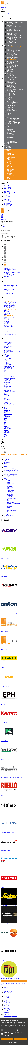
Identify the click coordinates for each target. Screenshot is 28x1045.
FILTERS (6, 143)
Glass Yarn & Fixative (12, 102)
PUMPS (5, 145)
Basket (4, 217)
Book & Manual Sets (12, 33)
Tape (8, 135)
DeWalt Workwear (11, 492)
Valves (5, 466)
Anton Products (10, 487)
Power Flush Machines (12, 77)
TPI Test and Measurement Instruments (10, 978)
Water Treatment (11, 141)
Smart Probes (10, 62)
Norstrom (9, 166)
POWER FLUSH (8, 73)
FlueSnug (9, 97)
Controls (6, 464)
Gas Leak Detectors (12, 54)
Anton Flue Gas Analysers (13, 50)
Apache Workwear (11, 483)
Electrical (9, 90)
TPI (8, 177)
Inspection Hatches (12, 105)
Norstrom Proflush (11, 498)
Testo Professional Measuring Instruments (11, 942)
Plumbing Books (11, 38)
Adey (8, 150)
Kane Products (10, 496)
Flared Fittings (10, 93)
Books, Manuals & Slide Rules (11, 470)
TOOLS (5, 78)
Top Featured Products (9, 515)
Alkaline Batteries (11, 84)
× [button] (26, 1019)
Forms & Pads (7, 471)
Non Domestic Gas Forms (13, 28)
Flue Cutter (10, 95)
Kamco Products (10, 495)
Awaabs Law (7, 187)
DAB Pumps (10, 159)
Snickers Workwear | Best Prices (8, 905)
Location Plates (11, 109)
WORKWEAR (7, 147)
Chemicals (6, 463)
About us (6, 185)
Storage (5, 479)
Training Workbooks (12, 42)
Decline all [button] (20, 1039)
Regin (8, 167)
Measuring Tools (11, 58)
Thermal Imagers (11, 66)
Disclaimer (7, 193)
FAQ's (6, 195)
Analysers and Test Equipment (11, 468)
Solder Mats (10, 129)
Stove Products (11, 134)
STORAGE (6, 146)
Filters (5, 467)
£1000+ (9, 68)
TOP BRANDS (7, 149)
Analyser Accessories (12, 49)
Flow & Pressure (11, 94)
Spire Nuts (9, 133)
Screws (9, 125)
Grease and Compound (12, 103)
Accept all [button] (7, 1039)
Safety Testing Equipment (13, 122)
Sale (5, 478)
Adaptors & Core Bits (12, 81)
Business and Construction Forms (15, 22)
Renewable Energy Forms (13, 30)
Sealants (9, 126)
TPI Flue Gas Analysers (13, 64)
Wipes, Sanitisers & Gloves (14, 142)
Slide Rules (10, 41)
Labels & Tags (7, 462)
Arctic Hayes (10, 154)
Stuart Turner (10, 175)
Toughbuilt (10, 179)
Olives (9, 115)
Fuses (8, 99)
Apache (9, 153)
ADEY (8, 482)
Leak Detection (11, 107)
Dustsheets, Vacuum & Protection (15, 89)
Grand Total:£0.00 (5, 226)
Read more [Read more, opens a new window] (9, 1026)
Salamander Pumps (11, 504)
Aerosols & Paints (11, 82)
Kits (8, 106)
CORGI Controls (11, 157)
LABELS (6, 44)
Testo (8, 178)
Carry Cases (10, 24)
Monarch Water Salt (12, 110)
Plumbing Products (8, 472)
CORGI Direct (10, 158)
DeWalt (9, 161)
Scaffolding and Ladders (13, 123)
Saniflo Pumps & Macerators (13, 503)
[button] (14, 1042)
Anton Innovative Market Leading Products (11, 613)
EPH (8, 162)
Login (6, 16)
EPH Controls (10, 494)
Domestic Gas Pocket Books (14, 36)
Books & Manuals (8, 188)
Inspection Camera (11, 56)
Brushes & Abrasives (12, 86)
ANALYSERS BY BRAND (14, 46)
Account (4, 214)
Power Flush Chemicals (13, 76)
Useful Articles (8, 204)
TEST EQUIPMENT (9, 45)
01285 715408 (4, 7)
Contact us (7, 189)
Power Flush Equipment (9, 475)
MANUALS (6, 32)
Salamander (10, 170)
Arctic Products (10, 484)
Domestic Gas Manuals (13, 34)
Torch (8, 138)
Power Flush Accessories (13, 74)
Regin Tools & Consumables (10, 474)
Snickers (9, 174)
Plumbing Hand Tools (12, 119)
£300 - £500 (10, 69)
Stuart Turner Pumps (11, 510)
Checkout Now (4, 233)
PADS (5, 21)
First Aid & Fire (11, 91)
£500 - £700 (10, 70)
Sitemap (6, 200)
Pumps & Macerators (9, 476)
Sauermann (10, 173)
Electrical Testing (11, 53)
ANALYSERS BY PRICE (13, 48)
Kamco (9, 163)
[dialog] (14, 1031)
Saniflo (9, 171)
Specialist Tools (11, 131)
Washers (9, 139)
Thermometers (10, 137)
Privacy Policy (8, 197)
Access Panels (10, 80)
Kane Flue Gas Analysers (13, 57)
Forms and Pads (8, 196)
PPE (8, 117)
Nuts (8, 111)
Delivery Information (9, 192)
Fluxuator (9, 98)
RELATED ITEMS (12, 60)
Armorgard (10, 155)
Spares (9, 130)
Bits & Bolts (10, 85)
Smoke (9, 127)
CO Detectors (10, 52)
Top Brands (7, 203)
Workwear (6, 516)
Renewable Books (11, 40)
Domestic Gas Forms (12, 25)
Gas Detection (10, 101)
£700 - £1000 (10, 72)
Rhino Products (11, 169)
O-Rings (9, 113)
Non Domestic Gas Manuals (14, 37)
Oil (8, 114)
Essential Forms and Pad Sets (14, 26)
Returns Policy (8, 199)
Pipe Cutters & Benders (13, 118)
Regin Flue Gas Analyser (13, 61)
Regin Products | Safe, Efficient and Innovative (12, 777)
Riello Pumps (10, 500)
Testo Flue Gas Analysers (13, 65)
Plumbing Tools (11, 121)
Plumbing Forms (11, 29)
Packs (5, 460)
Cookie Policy (7, 191)
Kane (8, 165)
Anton (8, 151)
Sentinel (8, 507)
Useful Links (7, 205)
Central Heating (11, 88)
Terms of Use (7, 201)
